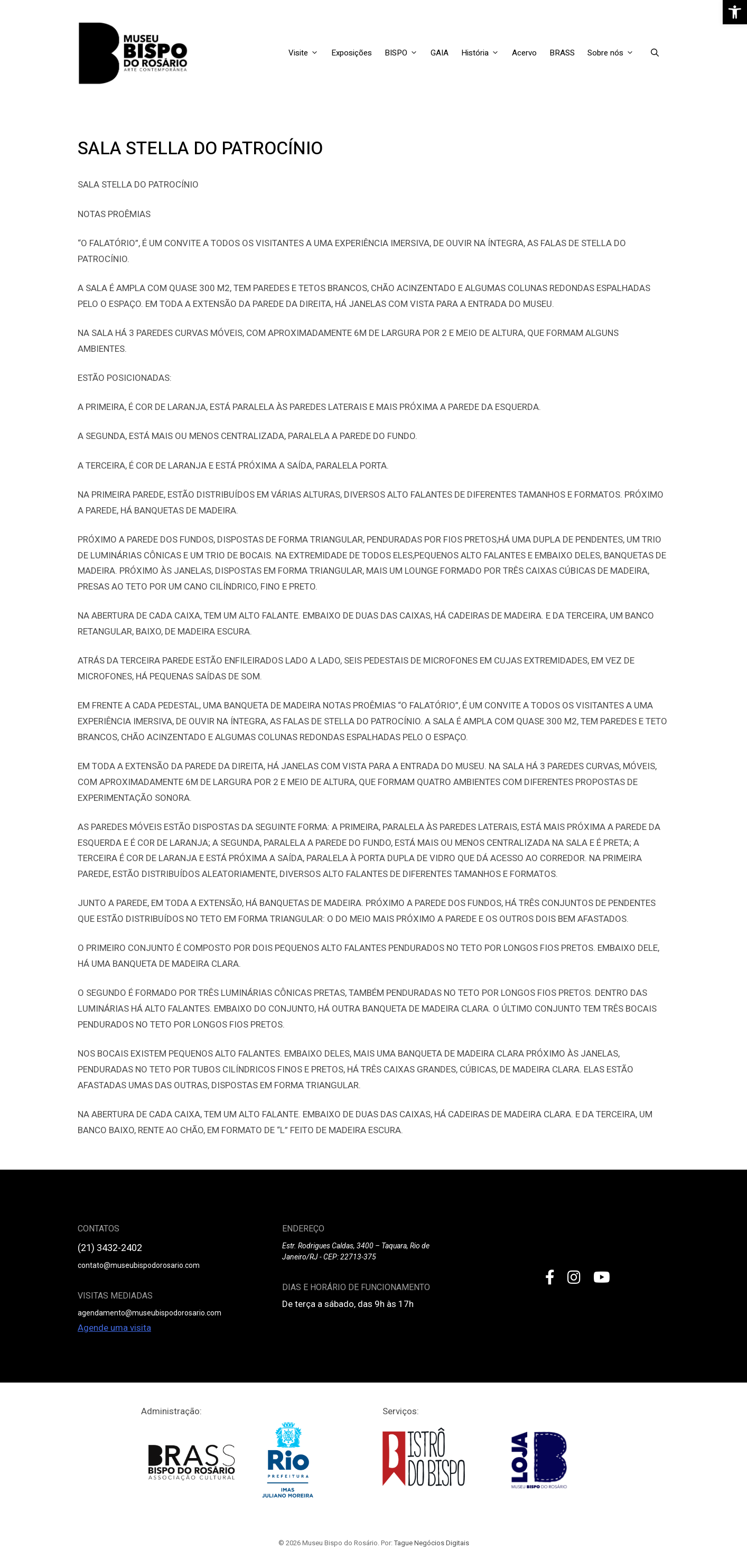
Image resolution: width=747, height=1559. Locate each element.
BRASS (562, 53)
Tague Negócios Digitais (431, 1543)
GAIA (440, 53)
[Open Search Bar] (654, 53)
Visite (306, 53)
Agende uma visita (114, 1327)
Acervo (524, 53)
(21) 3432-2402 (110, 1247)
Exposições (351, 53)
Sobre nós (613, 53)
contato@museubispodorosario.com (139, 1265)
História (483, 53)
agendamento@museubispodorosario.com (149, 1313)
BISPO (404, 53)
